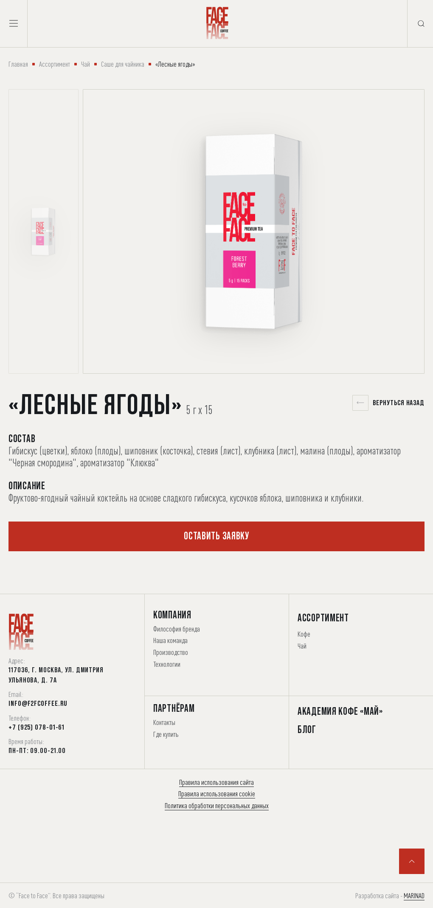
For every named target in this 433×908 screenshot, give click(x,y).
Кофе (304, 633)
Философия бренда (176, 628)
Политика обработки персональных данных (217, 805)
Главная (18, 64)
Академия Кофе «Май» (340, 711)
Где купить (166, 734)
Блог (307, 729)
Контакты (164, 722)
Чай (85, 64)
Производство (170, 652)
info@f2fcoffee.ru (37, 703)
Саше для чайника (122, 64)
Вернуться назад (388, 403)
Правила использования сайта (216, 782)
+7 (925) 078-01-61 (36, 727)
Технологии (166, 664)
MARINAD (414, 895)
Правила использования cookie (216, 793)
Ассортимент (54, 64)
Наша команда (170, 640)
